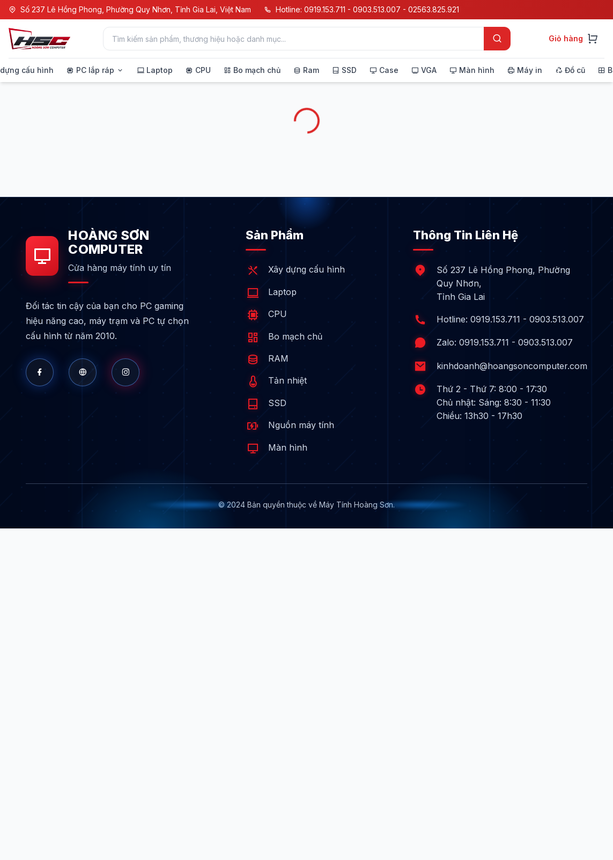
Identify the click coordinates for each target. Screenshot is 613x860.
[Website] (83, 372)
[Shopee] (125, 372)
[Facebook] (40, 372)
